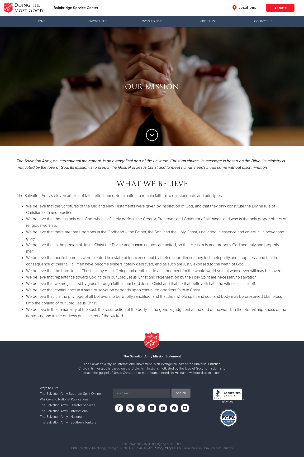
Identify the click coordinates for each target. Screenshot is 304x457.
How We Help (96, 21)
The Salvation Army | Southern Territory (68, 422)
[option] (152, 86)
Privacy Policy (162, 448)
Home (41, 21)
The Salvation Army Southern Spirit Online (70, 394)
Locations (244, 7)
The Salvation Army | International (64, 411)
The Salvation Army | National (61, 417)
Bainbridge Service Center (75, 7)
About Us (207, 21)
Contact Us (263, 21)
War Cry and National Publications (64, 399)
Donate (280, 8)
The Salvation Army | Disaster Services (67, 405)
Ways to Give (152, 21)
